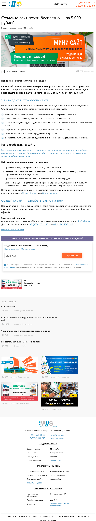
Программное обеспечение (48, 484)
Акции (12, 24)
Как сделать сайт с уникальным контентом (20, 338)
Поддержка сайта (34, 456)
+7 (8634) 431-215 (85, 2)
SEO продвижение (57, 471)
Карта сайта (11, 512)
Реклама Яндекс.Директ (59, 467)
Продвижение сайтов (48, 462)
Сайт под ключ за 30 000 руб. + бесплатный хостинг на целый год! (29, 314)
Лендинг (53, 453)
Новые (19, 24)
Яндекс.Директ (29, 189)
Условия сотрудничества (28, 512)
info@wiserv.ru (60, 3)
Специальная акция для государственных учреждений (25, 327)
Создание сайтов (48, 440)
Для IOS (53, 496)
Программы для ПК (58, 490)
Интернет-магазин (57, 449)
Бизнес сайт (31, 449)
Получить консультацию (65, 512)
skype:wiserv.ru (57, 434)
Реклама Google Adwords (37, 471)
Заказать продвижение (36, 479)
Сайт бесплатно (8, 302)
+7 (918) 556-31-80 (84, 5)
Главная (4, 24)
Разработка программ (35, 496)
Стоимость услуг (46, 512)
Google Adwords (50, 189)
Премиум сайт (32, 453)
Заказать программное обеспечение (59, 501)
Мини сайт (54, 445)
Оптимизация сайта (35, 475)
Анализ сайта (55, 475)
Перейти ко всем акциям (12, 226)
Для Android (31, 500)
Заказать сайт (56, 457)
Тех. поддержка (83, 512)
